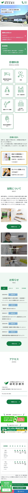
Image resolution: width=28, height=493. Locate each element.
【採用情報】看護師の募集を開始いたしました (14, 327)
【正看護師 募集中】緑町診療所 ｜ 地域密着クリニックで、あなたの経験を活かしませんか (13, 299)
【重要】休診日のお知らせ (9, 308)
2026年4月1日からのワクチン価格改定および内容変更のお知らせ (14, 318)
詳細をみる (14, 227)
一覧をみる (14, 343)
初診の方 (21, 491)
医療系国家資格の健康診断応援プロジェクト (13, 335)
